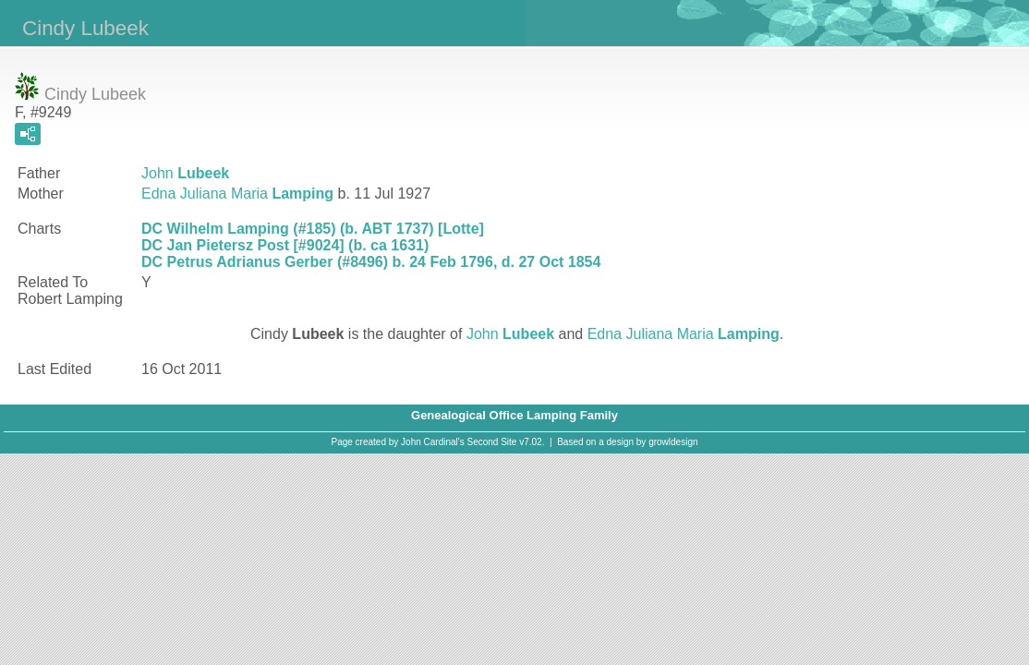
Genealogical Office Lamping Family (514, 415)
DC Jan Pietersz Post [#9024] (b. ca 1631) (285, 245)
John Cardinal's (433, 442)
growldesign (672, 442)
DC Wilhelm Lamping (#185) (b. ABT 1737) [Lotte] (312, 228)
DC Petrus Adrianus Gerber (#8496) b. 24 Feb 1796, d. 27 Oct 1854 (370, 262)
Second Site (492, 442)
